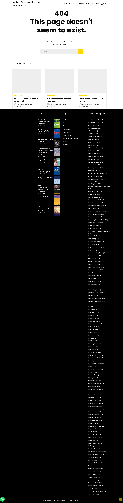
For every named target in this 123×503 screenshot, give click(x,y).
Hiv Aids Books (92, 284)
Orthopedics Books (94, 386)
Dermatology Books (94, 203)
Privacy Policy (67, 135)
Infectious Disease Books (95, 293)
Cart (74, 3)
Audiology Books (93, 142)
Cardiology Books (93, 168)
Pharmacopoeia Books (95, 406)
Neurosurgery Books (94, 363)
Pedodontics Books (94, 194)
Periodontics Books (94, 197)
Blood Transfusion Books (96, 156)
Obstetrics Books (93, 381)
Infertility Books (93, 295)
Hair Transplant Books (95, 267)
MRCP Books (92, 332)
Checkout (81, 3)
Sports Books (92, 466)
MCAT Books (92, 310)
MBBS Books (92, 307)
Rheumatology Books (94, 454)
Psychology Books (93, 437)
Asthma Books (92, 139)
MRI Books (91, 341)
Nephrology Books (94, 352)
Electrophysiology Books (95, 214)
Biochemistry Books (94, 148)
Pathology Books (93, 398)
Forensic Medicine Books (95, 247)
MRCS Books (92, 338)
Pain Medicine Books (94, 389)
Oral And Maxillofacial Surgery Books (99, 187)
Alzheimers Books (93, 128)
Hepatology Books (93, 275)
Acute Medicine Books (94, 122)
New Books (91, 366)
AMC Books (91, 131)
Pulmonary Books (93, 440)
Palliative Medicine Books (95, 392)
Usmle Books (92, 480)
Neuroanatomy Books (95, 355)
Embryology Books (94, 217)
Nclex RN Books (93, 349)
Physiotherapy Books (94, 420)
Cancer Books (92, 165)
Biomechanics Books (94, 153)
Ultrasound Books (93, 474)
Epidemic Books (93, 236)
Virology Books (92, 488)
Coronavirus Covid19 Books (96, 173)
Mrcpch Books (92, 335)
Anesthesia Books (93, 136)
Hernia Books (92, 278)
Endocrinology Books (94, 223)
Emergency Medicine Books (96, 220)
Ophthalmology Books (95, 383)
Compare (65, 126)
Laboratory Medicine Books (96, 304)
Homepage (66, 3)
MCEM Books (92, 315)
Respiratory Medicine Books (96, 451)
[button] (2, 499)
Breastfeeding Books (94, 162)
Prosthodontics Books (95, 432)
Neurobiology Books (94, 358)
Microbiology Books (94, 324)
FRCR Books (91, 250)
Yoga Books (91, 494)
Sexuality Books (93, 457)
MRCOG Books (92, 329)
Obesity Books (92, 378)
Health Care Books (93, 270)
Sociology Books (93, 460)
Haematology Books (94, 264)
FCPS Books (91, 244)
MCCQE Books (92, 312)
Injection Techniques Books (96, 298)
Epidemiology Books (94, 239)
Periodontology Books (95, 200)
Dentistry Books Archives (95, 179)
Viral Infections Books (94, 486)
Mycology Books (93, 344)
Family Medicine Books (95, 241)
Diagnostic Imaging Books (96, 205)
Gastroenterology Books (95, 253)
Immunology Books (94, 290)
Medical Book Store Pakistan (26, 2)
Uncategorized (18, 95)
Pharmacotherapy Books (95, 409)
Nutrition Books (93, 375)
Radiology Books (93, 446)
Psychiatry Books (93, 434)
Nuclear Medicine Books (95, 369)
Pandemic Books (93, 395)
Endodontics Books (94, 225)
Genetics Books (93, 256)
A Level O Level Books (94, 119)
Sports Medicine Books (95, 468)
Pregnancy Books (93, 429)
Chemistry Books (93, 170)
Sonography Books (94, 463)
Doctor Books (92, 208)
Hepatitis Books (93, 273)
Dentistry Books (93, 184)
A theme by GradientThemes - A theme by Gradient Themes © (61, 500)
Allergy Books (92, 125)
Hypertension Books (94, 287)
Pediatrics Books (93, 400)
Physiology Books (93, 417)
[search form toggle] (109, 3)
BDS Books (91, 181)
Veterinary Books (93, 483)
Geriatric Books (93, 258)
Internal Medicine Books (95, 301)
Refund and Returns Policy (71, 138)
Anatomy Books (93, 134)
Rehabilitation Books (94, 449)
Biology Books (92, 151)
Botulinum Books (93, 159)
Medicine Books (93, 321)
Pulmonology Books (94, 443)
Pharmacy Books (93, 412)
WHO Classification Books (96, 491)
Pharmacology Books (94, 403)
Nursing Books (92, 372)
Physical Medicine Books (95, 415)
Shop (97, 3)
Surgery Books (92, 471)
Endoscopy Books (93, 228)
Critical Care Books (94, 176)
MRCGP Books (92, 327)
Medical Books (92, 318)
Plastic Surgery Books (94, 426)
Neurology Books (93, 361)
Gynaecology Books (94, 261)
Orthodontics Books (94, 191)
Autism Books (92, 145)
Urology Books (92, 477)
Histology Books (93, 281)
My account (90, 3)
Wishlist (65, 144)
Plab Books (91, 423)
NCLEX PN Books (93, 346)
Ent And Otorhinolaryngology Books (99, 231)
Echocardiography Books (95, 211)
